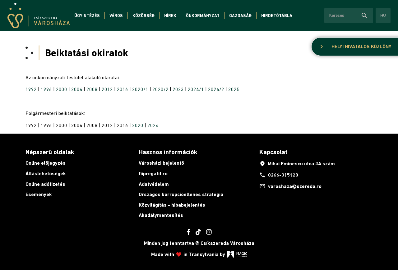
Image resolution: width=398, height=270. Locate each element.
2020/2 (160, 89)
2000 (61, 89)
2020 (137, 125)
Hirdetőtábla (276, 15)
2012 (107, 89)
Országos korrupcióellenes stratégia (181, 194)
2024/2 (216, 89)
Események (38, 194)
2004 (76, 89)
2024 (153, 125)
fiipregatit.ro (153, 173)
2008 (92, 89)
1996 (46, 89)
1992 (31, 89)
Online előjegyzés (45, 163)
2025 (233, 89)
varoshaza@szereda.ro (290, 186)
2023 (178, 89)
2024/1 (196, 89)
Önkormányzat (203, 15)
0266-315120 (278, 175)
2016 (122, 89)
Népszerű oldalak (49, 152)
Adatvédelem (154, 184)
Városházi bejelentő (161, 163)
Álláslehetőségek (45, 173)
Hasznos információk (168, 152)
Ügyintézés (87, 15)
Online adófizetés (45, 184)
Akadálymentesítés (161, 215)
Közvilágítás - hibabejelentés (172, 205)
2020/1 (140, 89)
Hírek (170, 15)
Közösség (143, 15)
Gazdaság (240, 15)
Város (116, 15)
